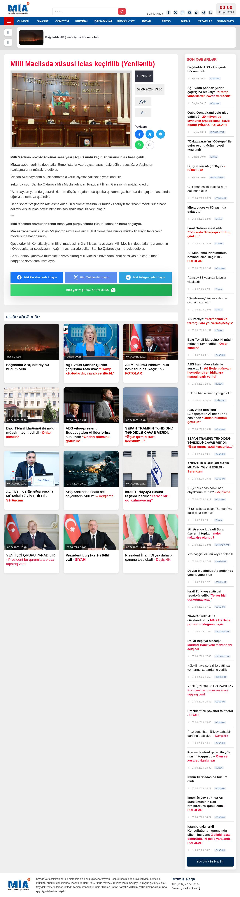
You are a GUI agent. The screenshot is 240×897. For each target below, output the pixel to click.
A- (143, 113)
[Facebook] (168, 12)
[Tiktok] (196, 12)
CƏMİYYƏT (62, 21)
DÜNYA (185, 21)
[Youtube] (189, 12)
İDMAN (146, 21)
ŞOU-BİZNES (225, 21)
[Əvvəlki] (8, 32)
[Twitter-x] (175, 12)
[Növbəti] (8, 42)
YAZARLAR (205, 21)
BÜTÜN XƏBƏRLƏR (210, 861)
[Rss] (210, 12)
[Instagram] (182, 12)
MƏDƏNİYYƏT (126, 21)
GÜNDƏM (23, 21)
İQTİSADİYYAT (103, 21)
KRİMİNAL (82, 21)
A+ (142, 102)
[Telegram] (203, 12)
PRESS (166, 21)
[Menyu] (9, 21)
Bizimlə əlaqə (155, 13)
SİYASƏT (42, 21)
